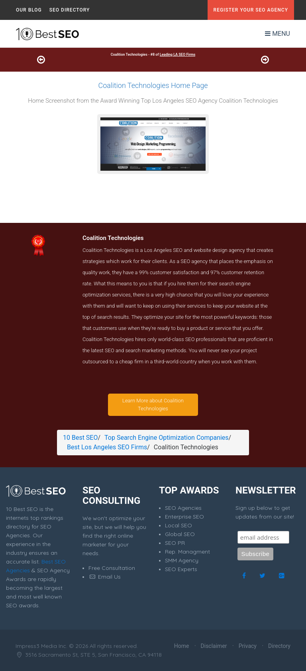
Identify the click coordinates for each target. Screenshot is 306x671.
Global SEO (180, 534)
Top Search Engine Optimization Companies (166, 437)
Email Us (104, 576)
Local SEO (178, 525)
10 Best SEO (80, 437)
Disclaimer (214, 646)
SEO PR (175, 542)
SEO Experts (181, 569)
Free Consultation (111, 568)
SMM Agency (181, 560)
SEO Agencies (183, 507)
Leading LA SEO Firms (178, 55)
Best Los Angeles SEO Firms (107, 447)
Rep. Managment (187, 551)
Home (181, 646)
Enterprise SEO (184, 516)
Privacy (248, 646)
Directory (279, 646)
